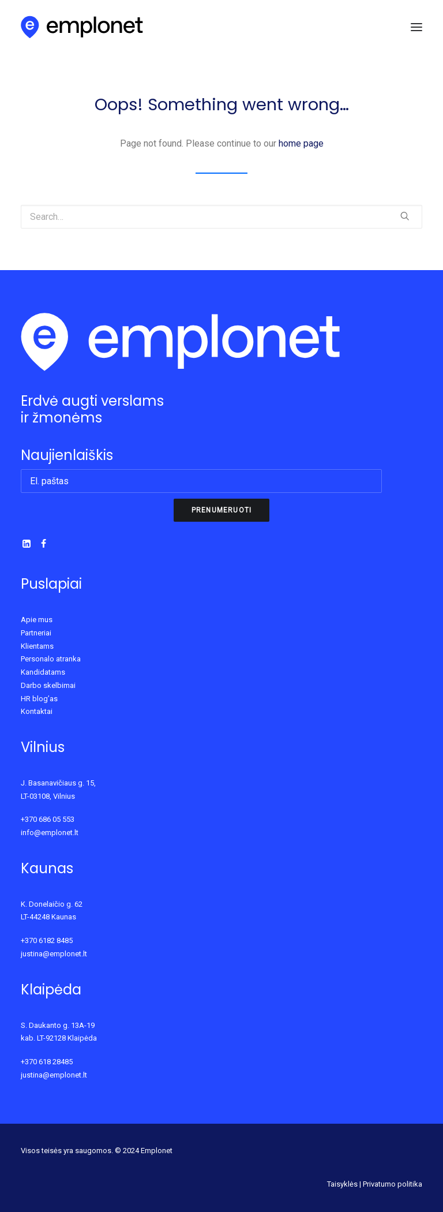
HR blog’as (39, 698)
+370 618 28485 (47, 1061)
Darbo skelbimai (48, 685)
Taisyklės (342, 1184)
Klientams (37, 646)
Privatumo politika (392, 1184)
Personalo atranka (51, 658)
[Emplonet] (82, 27)
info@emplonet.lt (49, 832)
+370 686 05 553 (47, 819)
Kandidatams (43, 672)
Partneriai (36, 633)
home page (301, 143)
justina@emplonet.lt (54, 953)
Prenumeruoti (221, 510)
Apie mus (36, 619)
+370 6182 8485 (47, 940)
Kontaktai (36, 711)
